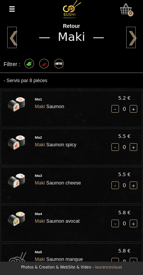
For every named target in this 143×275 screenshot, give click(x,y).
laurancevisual (108, 267)
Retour (71, 26)
